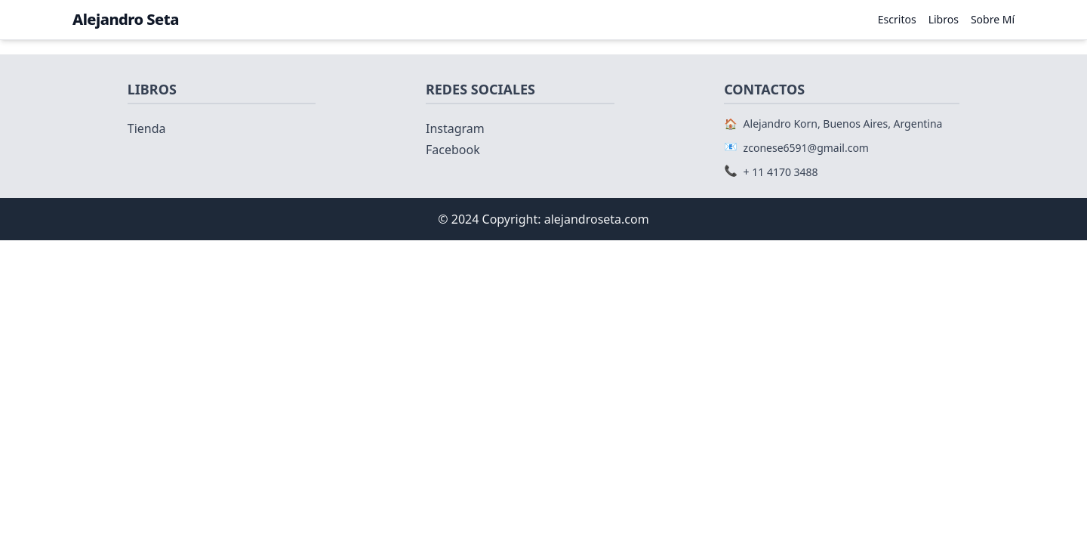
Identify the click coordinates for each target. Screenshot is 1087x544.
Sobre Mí (993, 19)
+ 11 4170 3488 (781, 172)
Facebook (453, 149)
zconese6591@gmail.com (806, 148)
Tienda (147, 128)
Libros (943, 19)
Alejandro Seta (125, 19)
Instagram (455, 128)
